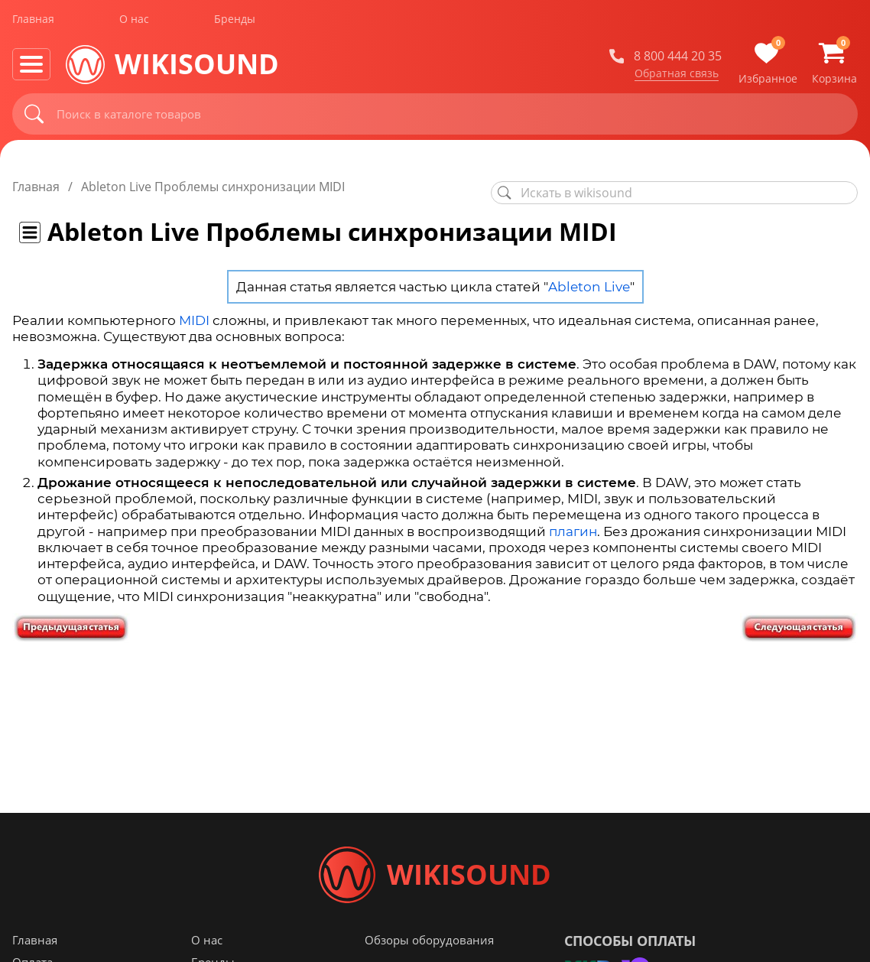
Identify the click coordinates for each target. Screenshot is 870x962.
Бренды (234, 22)
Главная (33, 22)
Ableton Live (589, 286)
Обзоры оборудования (429, 946)
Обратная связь (677, 76)
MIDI (194, 320)
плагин (573, 531)
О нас (134, 22)
